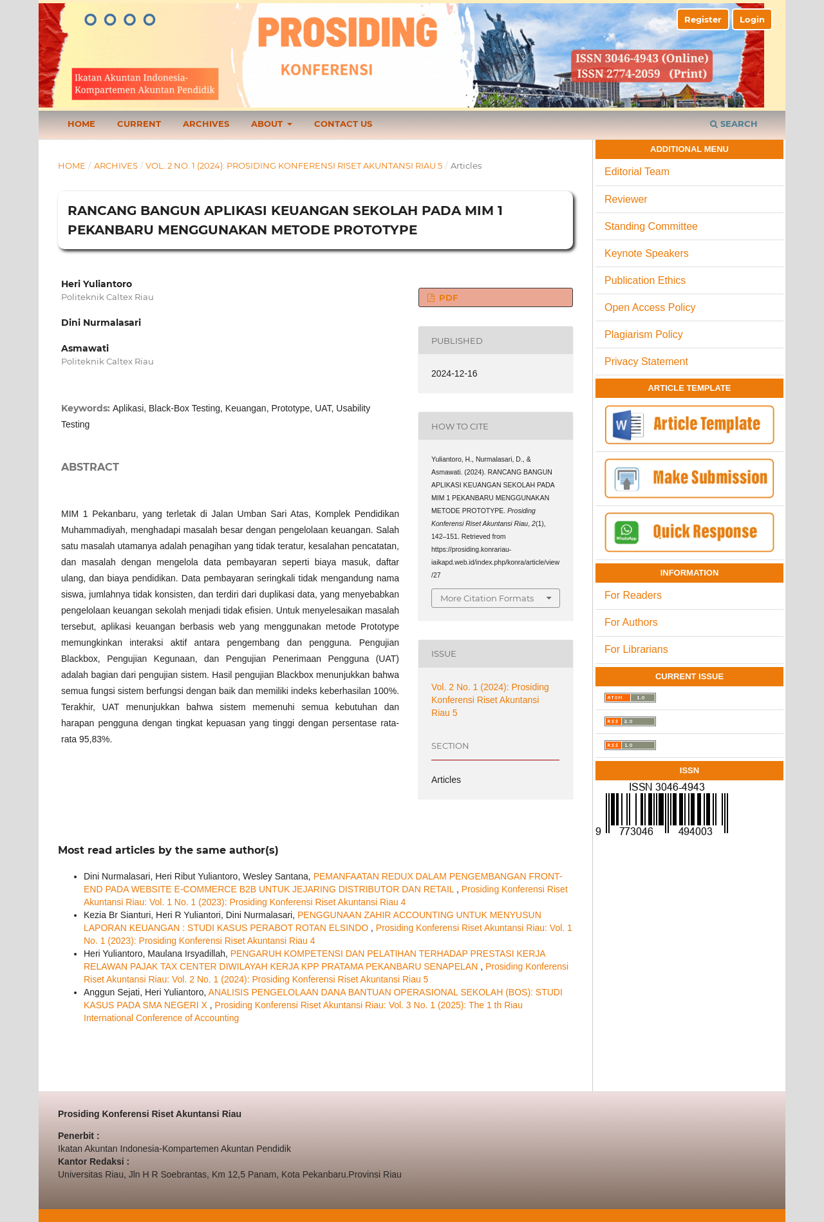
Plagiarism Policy (643, 334)
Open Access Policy (649, 307)
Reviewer (626, 199)
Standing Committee (651, 226)
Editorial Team (637, 171)
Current (139, 123)
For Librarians (636, 649)
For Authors (631, 622)
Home (81, 123)
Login (752, 19)
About (268, 123)
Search (734, 123)
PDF (447, 297)
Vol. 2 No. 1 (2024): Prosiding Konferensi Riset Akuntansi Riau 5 (293, 165)
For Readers (633, 595)
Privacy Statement (646, 361)
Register (703, 19)
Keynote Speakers (646, 253)
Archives (206, 123)
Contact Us (343, 123)
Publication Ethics (645, 280)
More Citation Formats (487, 598)
